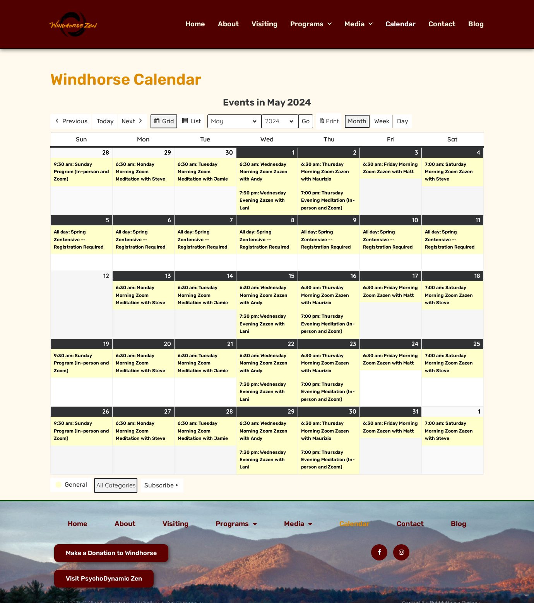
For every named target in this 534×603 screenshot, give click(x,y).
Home (195, 24)
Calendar (400, 24)
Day (402, 121)
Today (105, 121)
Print (328, 122)
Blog (476, 24)
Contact (441, 24)
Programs (311, 24)
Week (381, 121)
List (192, 122)
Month (357, 121)
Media (358, 24)
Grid (164, 122)
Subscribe (162, 485)
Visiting (264, 24)
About (228, 24)
